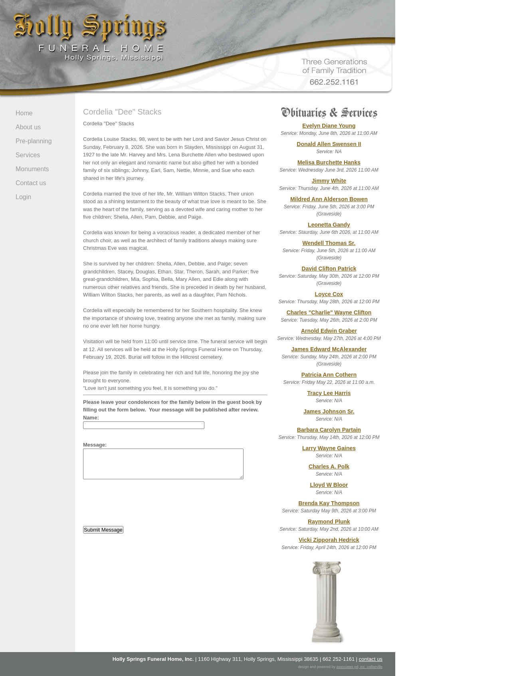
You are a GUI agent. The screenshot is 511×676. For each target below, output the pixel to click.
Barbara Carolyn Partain (329, 430)
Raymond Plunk (329, 521)
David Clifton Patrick (329, 268)
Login (23, 197)
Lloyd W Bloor (329, 485)
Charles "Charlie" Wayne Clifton (329, 312)
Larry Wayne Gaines (329, 448)
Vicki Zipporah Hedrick (329, 540)
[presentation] (143, 502)
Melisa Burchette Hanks (328, 162)
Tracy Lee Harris (329, 393)
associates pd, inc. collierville (359, 667)
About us (28, 127)
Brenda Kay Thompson (328, 503)
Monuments (32, 169)
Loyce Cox (329, 294)
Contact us (31, 183)
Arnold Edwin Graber (329, 331)
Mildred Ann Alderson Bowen (329, 199)
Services (28, 155)
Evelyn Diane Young (328, 126)
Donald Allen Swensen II (329, 144)
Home (24, 113)
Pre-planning (34, 141)
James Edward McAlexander (328, 349)
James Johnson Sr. (329, 411)
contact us (370, 659)
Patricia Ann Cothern (329, 375)
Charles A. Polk (329, 466)
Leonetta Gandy (329, 224)
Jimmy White (329, 181)
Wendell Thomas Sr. (329, 243)
